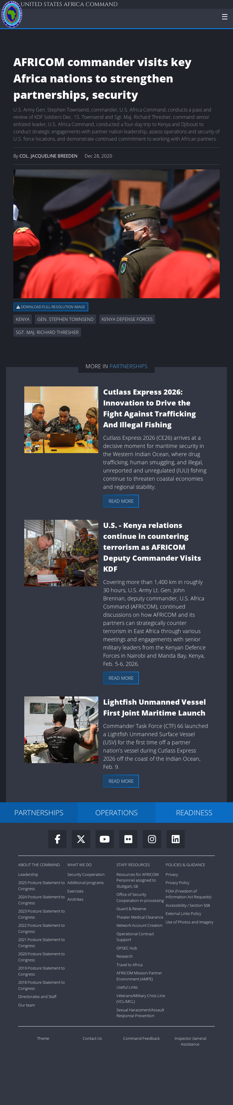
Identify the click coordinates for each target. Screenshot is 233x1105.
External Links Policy (183, 913)
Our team (26, 1005)
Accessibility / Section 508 (188, 905)
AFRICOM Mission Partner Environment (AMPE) (139, 976)
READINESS (194, 812)
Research (124, 956)
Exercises (75, 891)
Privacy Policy (177, 882)
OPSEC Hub (126, 948)
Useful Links (127, 987)
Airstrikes (75, 899)
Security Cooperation (86, 874)
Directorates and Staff (37, 996)
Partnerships (128, 366)
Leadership (28, 874)
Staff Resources (133, 864)
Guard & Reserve (131, 908)
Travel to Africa (129, 964)
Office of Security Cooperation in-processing (140, 897)
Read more (121, 501)
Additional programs (85, 882)
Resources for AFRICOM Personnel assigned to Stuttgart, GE (137, 880)
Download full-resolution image (50, 306)
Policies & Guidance (185, 864)
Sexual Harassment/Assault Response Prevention (140, 1013)
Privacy (172, 874)
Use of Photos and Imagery (189, 922)
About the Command (39, 864)
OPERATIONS (116, 812)
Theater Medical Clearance (139, 917)
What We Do (79, 864)
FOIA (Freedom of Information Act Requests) (188, 894)
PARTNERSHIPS (38, 812)
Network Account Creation (139, 925)
